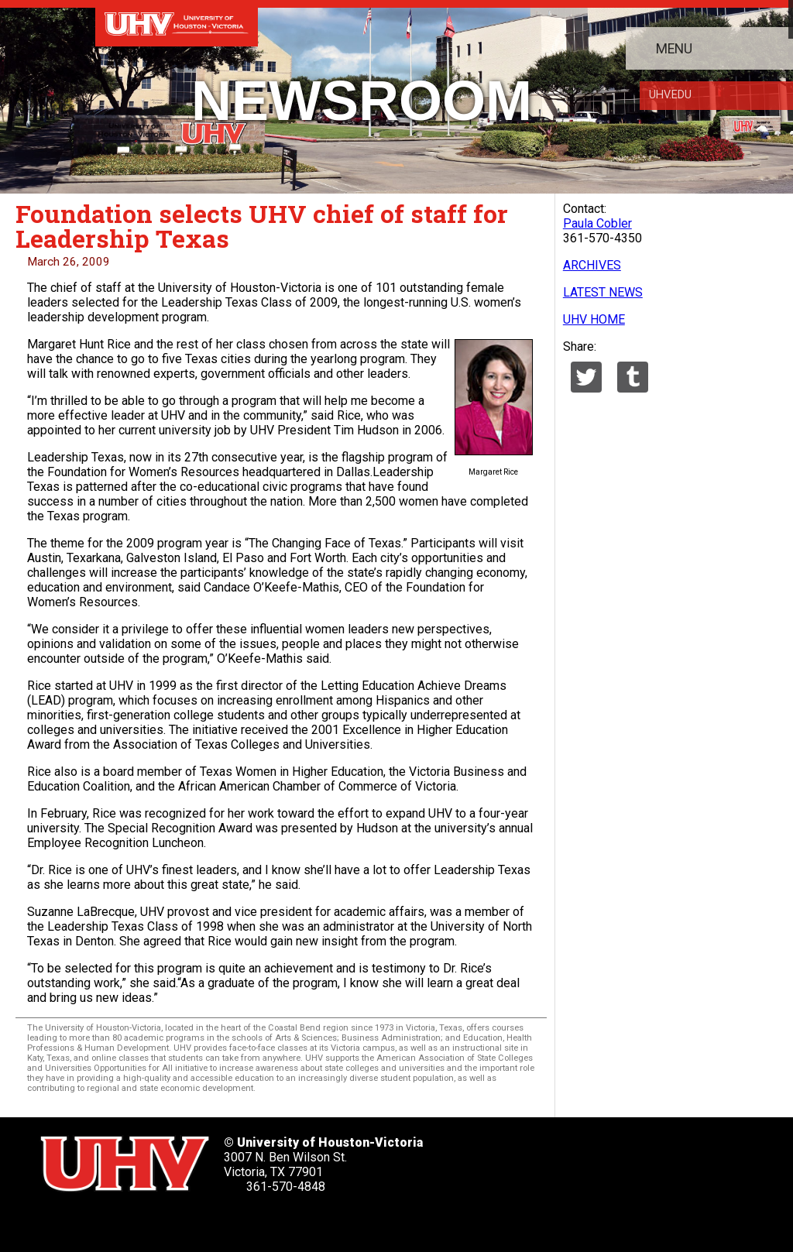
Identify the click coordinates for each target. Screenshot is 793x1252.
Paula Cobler (597, 223)
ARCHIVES (592, 265)
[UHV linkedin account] (146, 1220)
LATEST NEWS (603, 292)
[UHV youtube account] (189, 1220)
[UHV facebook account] (103, 1220)
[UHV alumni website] (277, 1220)
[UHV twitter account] (59, 1220)
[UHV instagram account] (233, 1220)
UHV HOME (594, 319)
